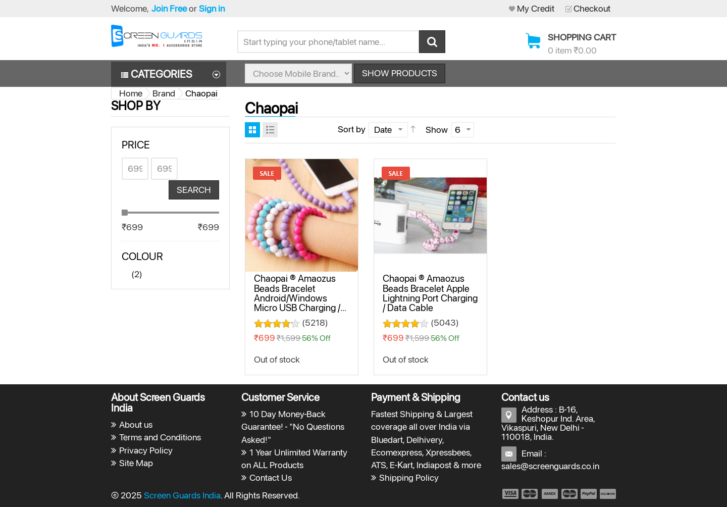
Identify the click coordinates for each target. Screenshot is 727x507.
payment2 (530, 494)
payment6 (607, 494)
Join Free (169, 8)
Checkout (592, 8)
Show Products (399, 73)
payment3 (550, 494)
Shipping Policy (409, 477)
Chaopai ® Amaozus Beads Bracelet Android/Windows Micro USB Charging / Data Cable (297, 298)
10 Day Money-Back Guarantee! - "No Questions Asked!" (293, 426)
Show (437, 129)
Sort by (352, 129)
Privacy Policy (146, 450)
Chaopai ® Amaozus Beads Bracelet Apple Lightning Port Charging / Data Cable (430, 293)
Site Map (136, 463)
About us (135, 424)
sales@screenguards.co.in (550, 466)
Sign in (212, 8)
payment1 (510, 494)
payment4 (570, 494)
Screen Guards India (182, 495)
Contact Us (270, 477)
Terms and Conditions (160, 437)
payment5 (589, 494)
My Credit (535, 8)
